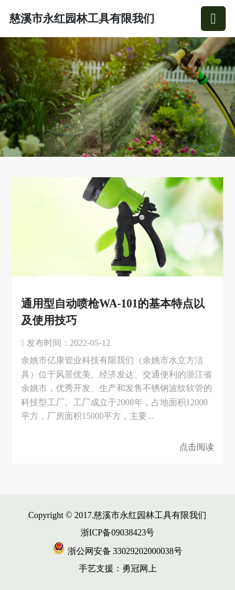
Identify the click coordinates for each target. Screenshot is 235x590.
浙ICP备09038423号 (118, 532)
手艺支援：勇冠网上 (118, 568)
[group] (117, 98)
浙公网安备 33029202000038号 (117, 551)
